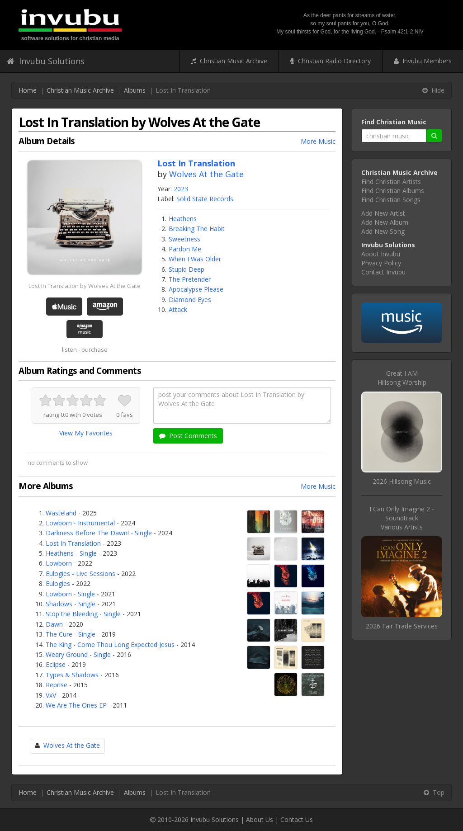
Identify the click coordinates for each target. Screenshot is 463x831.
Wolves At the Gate (206, 174)
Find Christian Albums (392, 190)
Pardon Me (185, 249)
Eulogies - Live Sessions (80, 573)
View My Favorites (86, 433)
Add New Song (383, 231)
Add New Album (384, 222)
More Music (318, 141)
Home (28, 90)
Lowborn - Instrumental (80, 523)
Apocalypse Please (196, 289)
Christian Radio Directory (330, 61)
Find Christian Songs (390, 199)
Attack (178, 309)
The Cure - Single (70, 634)
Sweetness (184, 239)
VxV (51, 695)
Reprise (56, 684)
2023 (181, 188)
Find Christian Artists (391, 181)
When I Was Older (195, 259)
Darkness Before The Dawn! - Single (99, 533)
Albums (135, 90)
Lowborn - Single (70, 594)
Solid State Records (204, 198)
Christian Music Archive (229, 61)
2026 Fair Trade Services (402, 626)
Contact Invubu (383, 272)
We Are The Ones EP (76, 705)
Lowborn (59, 563)
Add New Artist (383, 213)
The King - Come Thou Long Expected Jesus (110, 644)
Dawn (54, 624)
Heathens (183, 218)
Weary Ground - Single (78, 654)
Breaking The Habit (197, 228)
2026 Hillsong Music (402, 481)
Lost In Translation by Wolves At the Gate (84, 286)
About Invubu (380, 254)
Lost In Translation (73, 543)
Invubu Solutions (46, 61)
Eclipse (56, 664)
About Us (259, 819)
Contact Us (296, 819)
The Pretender (190, 279)
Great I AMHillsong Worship (402, 378)
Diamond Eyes (190, 299)
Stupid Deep (186, 269)
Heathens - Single (71, 553)
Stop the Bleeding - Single (83, 613)
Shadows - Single (70, 604)
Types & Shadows (72, 674)
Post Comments (188, 435)
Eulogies (58, 583)
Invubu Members (423, 61)
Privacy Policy (381, 263)
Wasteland (61, 513)
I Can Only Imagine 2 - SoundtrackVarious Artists (401, 518)
